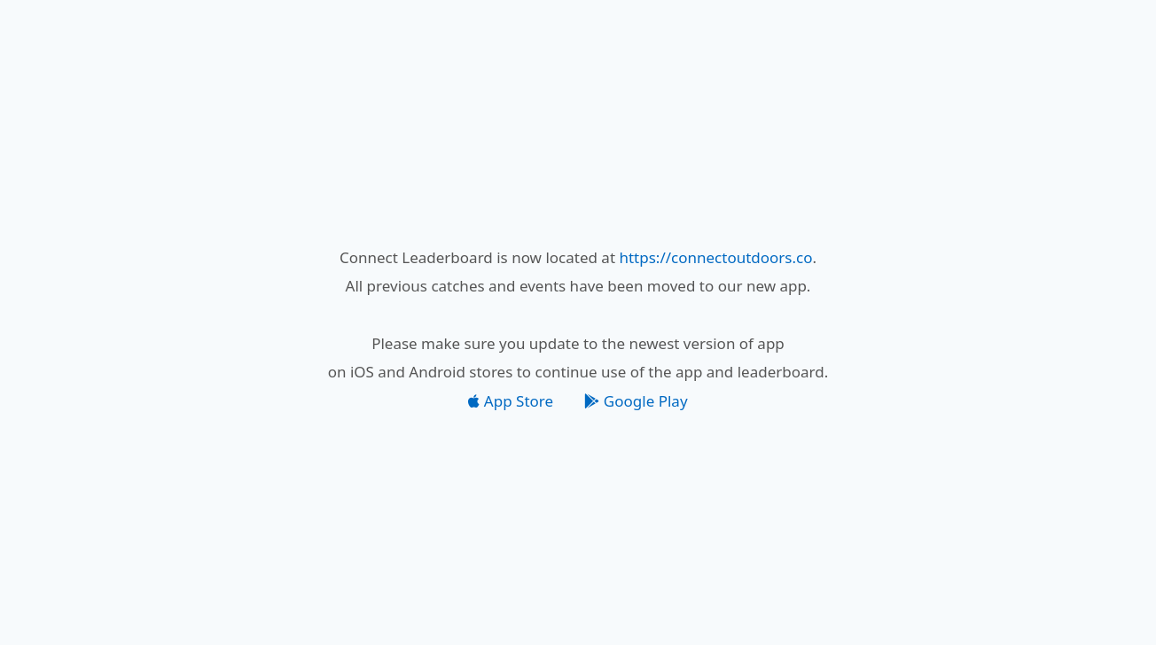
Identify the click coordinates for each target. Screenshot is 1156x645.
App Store (510, 401)
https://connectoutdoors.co (715, 257)
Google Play (635, 401)
